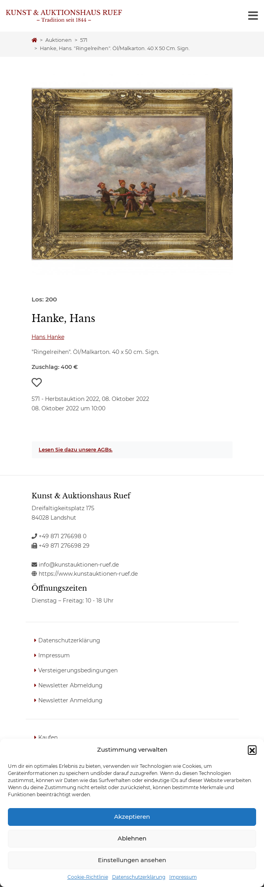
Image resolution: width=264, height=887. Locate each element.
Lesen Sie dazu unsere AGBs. (75, 450)
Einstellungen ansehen (132, 860)
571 (84, 40)
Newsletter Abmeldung (70, 685)
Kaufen (48, 737)
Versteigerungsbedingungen (78, 670)
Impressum (183, 877)
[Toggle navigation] (253, 15)
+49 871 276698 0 (59, 536)
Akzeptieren (132, 816)
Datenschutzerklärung (138, 877)
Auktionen (58, 40)
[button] (252, 750)
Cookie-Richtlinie (87, 877)
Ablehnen (132, 838)
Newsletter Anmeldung (70, 700)
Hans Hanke (48, 337)
